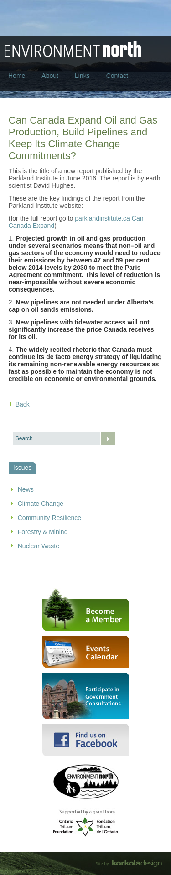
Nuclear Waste (38, 546)
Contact (117, 75)
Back (23, 404)
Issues (22, 467)
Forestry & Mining (43, 531)
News (26, 489)
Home (16, 75)
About (49, 75)
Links (82, 75)
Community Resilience (49, 517)
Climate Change (40, 503)
